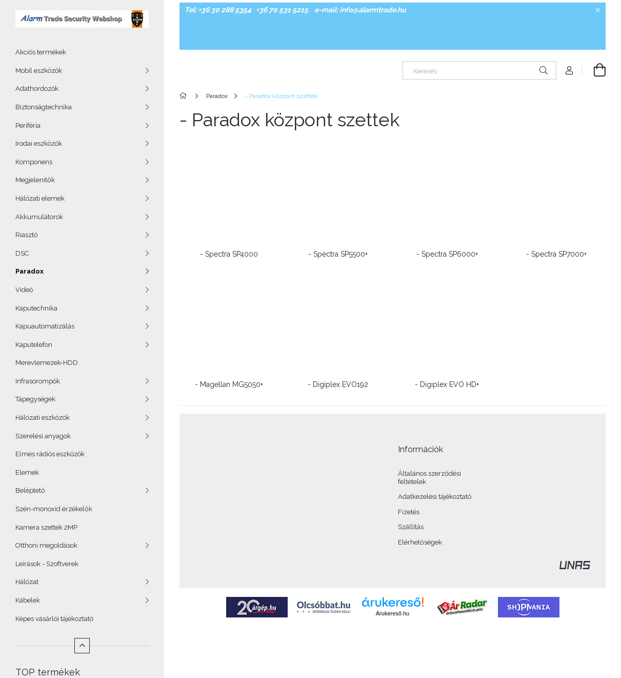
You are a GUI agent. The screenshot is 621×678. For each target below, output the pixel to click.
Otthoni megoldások (46, 545)
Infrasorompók (37, 381)
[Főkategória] (184, 96)
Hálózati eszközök (42, 417)
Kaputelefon (33, 344)
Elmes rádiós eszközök (50, 454)
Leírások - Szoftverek (46, 564)
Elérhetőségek (420, 542)
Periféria (28, 125)
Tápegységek (35, 399)
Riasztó (26, 235)
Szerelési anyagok (43, 436)
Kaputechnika (36, 308)
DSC (22, 253)
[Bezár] (598, 10)
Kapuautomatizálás (44, 326)
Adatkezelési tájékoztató (434, 496)
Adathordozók (36, 88)
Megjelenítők (35, 180)
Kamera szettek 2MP (46, 527)
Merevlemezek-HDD (46, 362)
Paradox (29, 271)
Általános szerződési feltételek (429, 478)
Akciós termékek (40, 52)
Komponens (33, 162)
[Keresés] (479, 70)
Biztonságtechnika (43, 107)
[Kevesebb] (82, 645)
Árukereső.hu (392, 613)
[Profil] (569, 70)
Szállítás (411, 527)
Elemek (27, 472)
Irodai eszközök (38, 143)
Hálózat (26, 582)
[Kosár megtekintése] (594, 70)
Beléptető (30, 490)
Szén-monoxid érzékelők (53, 509)
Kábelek (27, 600)
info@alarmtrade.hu (372, 10)
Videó (24, 290)
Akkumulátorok (39, 217)
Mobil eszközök (38, 70)
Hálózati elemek (40, 198)
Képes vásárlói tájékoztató (54, 619)
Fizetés (408, 512)
